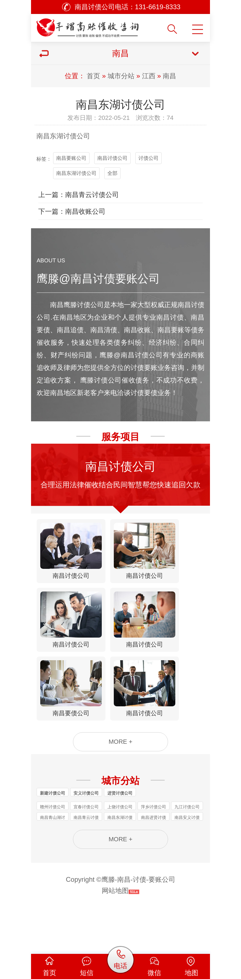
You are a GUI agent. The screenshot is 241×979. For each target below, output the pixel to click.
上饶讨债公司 (120, 848)
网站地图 (115, 937)
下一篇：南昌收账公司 (71, 211)
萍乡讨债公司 (153, 848)
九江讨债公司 (187, 848)
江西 (148, 76)
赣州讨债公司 (52, 848)
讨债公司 (76, 136)
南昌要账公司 (71, 158)
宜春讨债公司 (86, 848)
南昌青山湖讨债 (52, 859)
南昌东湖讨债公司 (76, 173)
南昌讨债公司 (112, 158)
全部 (112, 173)
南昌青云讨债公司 (86, 859)
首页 (93, 76)
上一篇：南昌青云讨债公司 (78, 194)
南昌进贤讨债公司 (153, 859)
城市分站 (121, 76)
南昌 (169, 76)
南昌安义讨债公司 (187, 859)
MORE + (120, 782)
